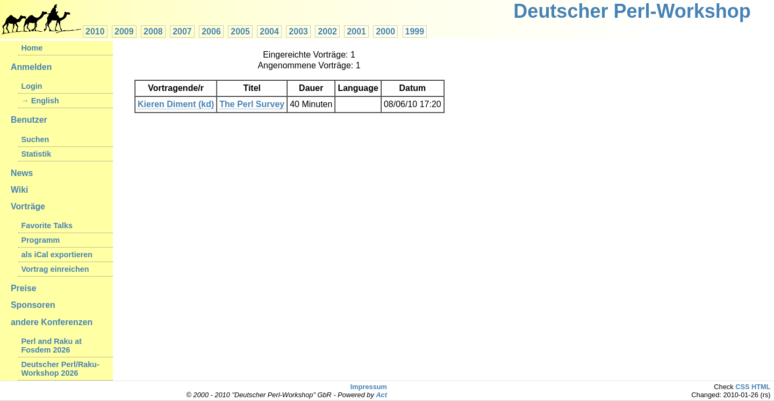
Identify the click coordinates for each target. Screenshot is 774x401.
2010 (95, 31)
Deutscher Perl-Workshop (631, 11)
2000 (385, 31)
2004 (269, 31)
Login (31, 86)
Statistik (36, 154)
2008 (153, 31)
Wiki (19, 189)
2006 (211, 31)
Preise (24, 288)
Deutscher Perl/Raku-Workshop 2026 (60, 368)
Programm (40, 240)
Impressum (368, 387)
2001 (356, 31)
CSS (742, 387)
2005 (240, 31)
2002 (327, 31)
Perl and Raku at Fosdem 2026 (51, 345)
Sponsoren (33, 304)
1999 (415, 31)
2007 (182, 31)
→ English (40, 100)
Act (381, 395)
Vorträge (28, 206)
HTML (761, 387)
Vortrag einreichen (55, 269)
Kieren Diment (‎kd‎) (176, 104)
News (22, 173)
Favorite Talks (47, 225)
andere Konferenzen (51, 322)
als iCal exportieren (56, 254)
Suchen (35, 139)
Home (31, 48)
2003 (298, 31)
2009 (124, 31)
